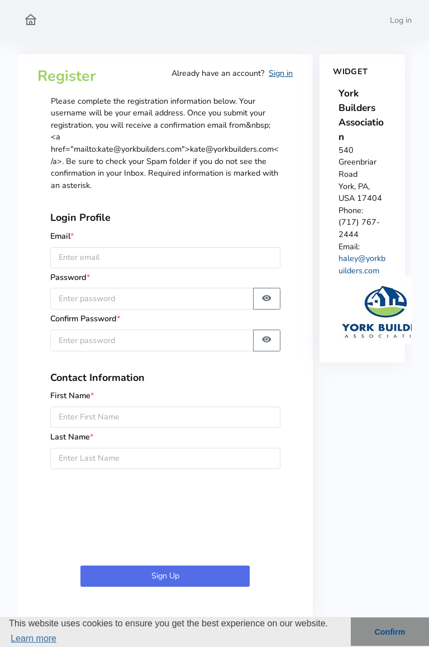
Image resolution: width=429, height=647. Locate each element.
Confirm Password (85, 318)
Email (62, 236)
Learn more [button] (33, 638)
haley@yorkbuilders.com (362, 264)
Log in (401, 20)
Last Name (72, 436)
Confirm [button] (389, 631)
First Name (72, 395)
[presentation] (165, 519)
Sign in (281, 73)
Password (73, 277)
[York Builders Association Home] (30, 20)
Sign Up (165, 575)
